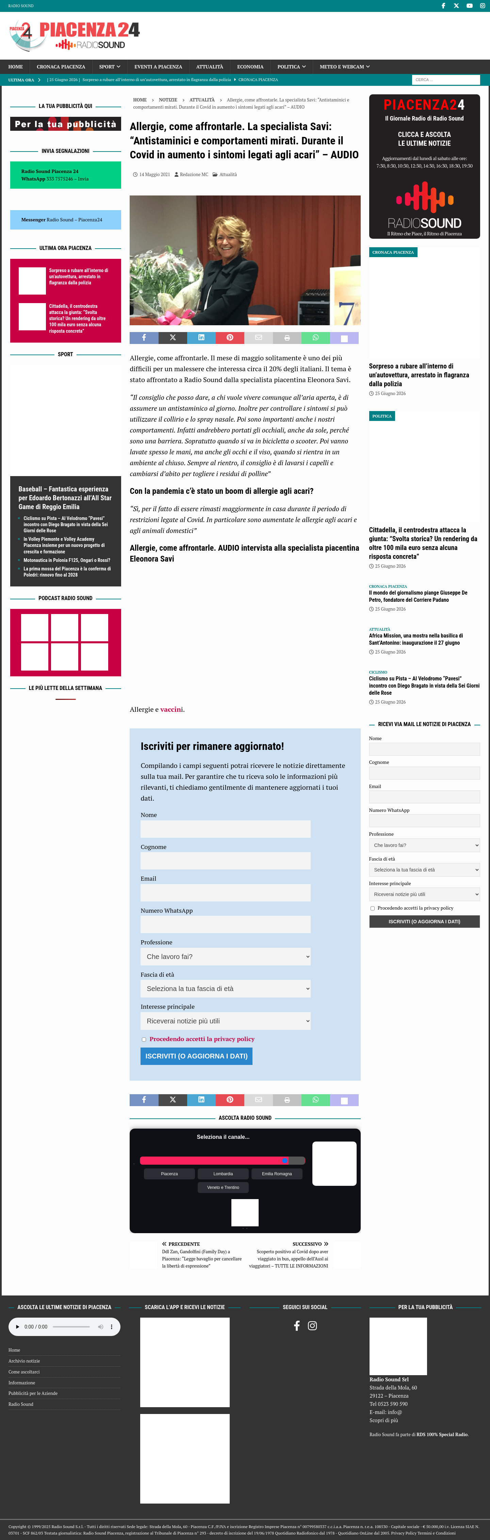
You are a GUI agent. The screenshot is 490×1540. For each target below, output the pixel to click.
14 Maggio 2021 (154, 174)
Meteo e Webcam (342, 66)
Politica (289, 66)
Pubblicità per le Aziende (33, 1393)
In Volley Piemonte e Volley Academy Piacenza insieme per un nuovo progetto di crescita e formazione (64, 545)
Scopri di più (384, 1420)
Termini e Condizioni (437, 1533)
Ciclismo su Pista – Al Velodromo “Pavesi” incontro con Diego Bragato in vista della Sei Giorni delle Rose (66, 524)
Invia (83, 178)
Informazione (22, 1383)
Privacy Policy (403, 1533)
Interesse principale (168, 1006)
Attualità (210, 66)
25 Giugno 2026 (390, 393)
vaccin (170, 709)
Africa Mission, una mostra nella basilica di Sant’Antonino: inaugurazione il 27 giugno (416, 639)
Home (16, 66)
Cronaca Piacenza (61, 66)
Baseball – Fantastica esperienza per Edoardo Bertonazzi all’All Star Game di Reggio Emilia (65, 498)
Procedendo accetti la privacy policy (202, 1039)
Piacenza (169, 1174)
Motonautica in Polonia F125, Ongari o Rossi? (67, 560)
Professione (156, 942)
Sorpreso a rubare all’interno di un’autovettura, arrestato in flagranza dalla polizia (79, 276)
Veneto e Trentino (223, 1187)
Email (148, 878)
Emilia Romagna (277, 1174)
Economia (250, 66)
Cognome (153, 847)
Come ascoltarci (24, 1372)
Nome (149, 815)
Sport (107, 66)
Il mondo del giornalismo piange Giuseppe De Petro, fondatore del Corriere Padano (418, 596)
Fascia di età (157, 974)
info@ (395, 1412)
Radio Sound (21, 5)
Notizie (168, 100)
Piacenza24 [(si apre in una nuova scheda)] (90, 219)
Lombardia (223, 1174)
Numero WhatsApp (167, 910)
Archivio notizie (24, 1361)
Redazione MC (194, 174)
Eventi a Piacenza (158, 66)
